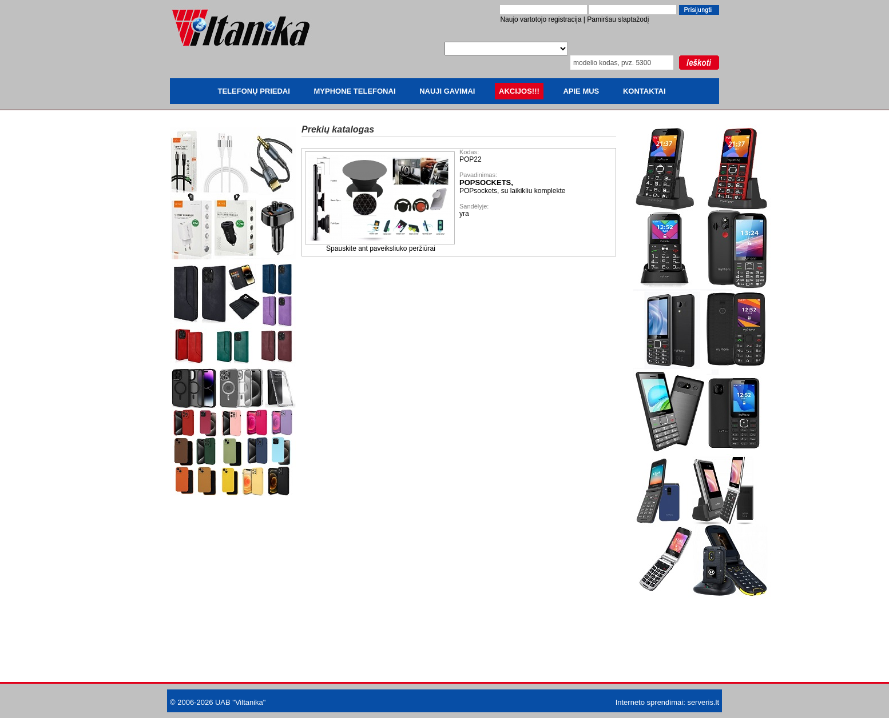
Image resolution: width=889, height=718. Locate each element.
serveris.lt (703, 702)
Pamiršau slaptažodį (618, 19)
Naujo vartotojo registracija (540, 19)
